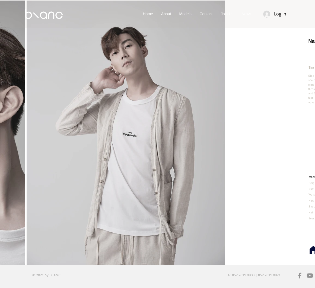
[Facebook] (300, 275)
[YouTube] (310, 275)
